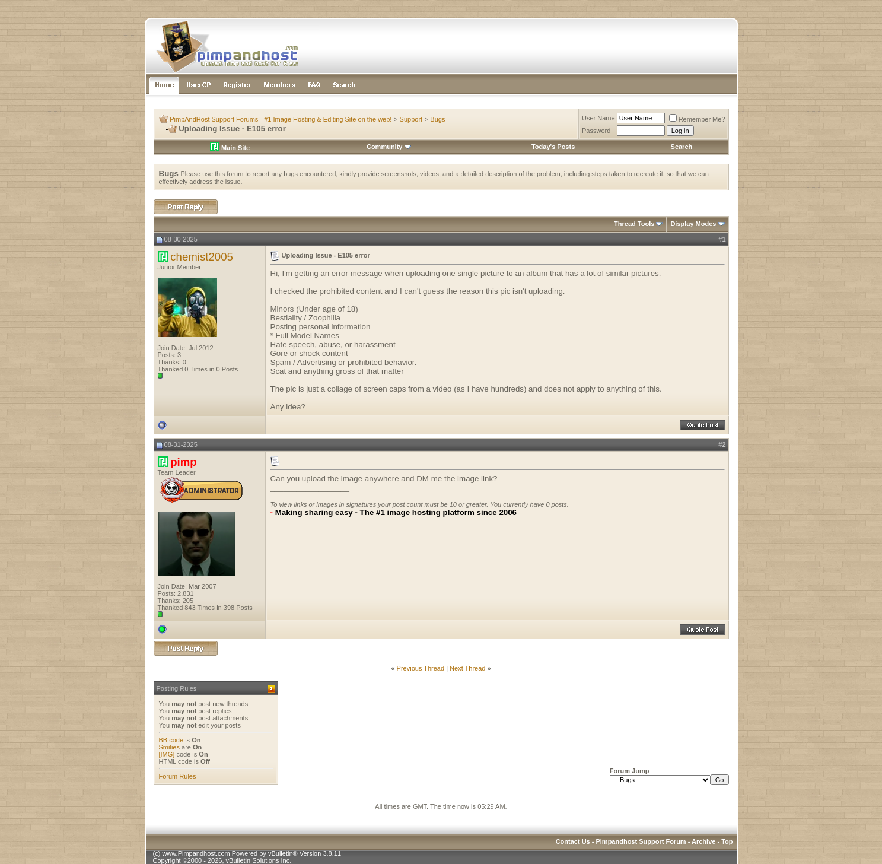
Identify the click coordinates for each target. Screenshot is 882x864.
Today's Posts (553, 146)
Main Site (230, 147)
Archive (703, 841)
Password (596, 130)
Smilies (169, 747)
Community (389, 146)
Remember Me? (697, 119)
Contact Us (573, 841)
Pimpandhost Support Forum (641, 841)
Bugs (437, 119)
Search (682, 146)
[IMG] (167, 754)
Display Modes (693, 223)
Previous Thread (421, 668)
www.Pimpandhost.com (196, 853)
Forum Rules (177, 776)
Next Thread (467, 668)
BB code (171, 740)
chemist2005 (201, 256)
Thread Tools (634, 223)
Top (727, 841)
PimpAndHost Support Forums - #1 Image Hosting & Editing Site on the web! (280, 119)
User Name (598, 118)
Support (411, 119)
